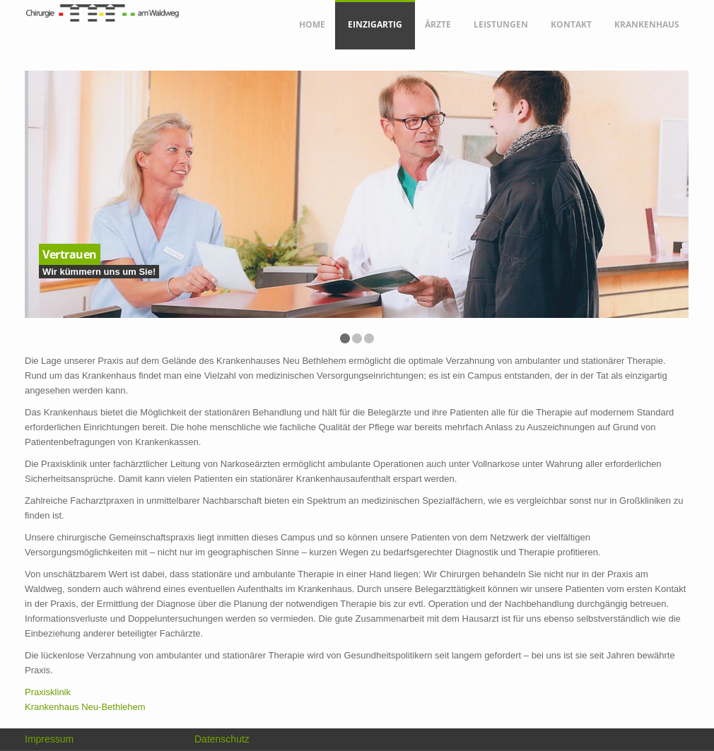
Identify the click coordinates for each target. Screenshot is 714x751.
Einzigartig (375, 24)
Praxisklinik (48, 692)
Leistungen (501, 24)
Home (312, 24)
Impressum (49, 739)
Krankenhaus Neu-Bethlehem (85, 707)
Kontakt (571, 24)
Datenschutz (222, 739)
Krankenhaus (646, 24)
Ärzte (438, 24)
